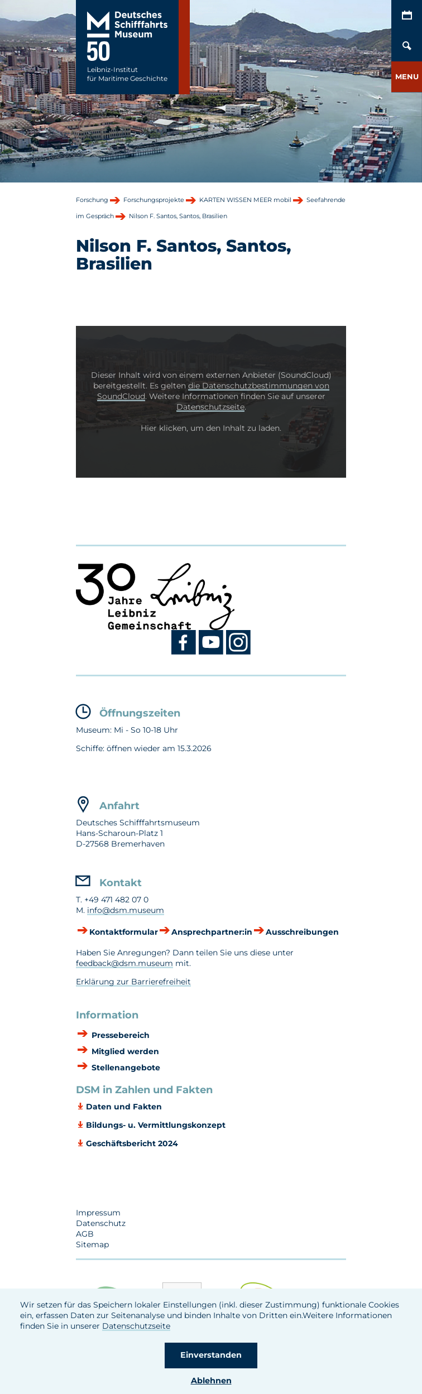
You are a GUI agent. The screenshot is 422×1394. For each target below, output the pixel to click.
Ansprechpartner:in (211, 932)
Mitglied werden (124, 1051)
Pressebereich (119, 1035)
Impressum (98, 1213)
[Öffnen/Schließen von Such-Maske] (406, 46)
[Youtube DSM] (212, 652)
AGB (85, 1234)
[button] (406, 76)
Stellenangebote (124, 1068)
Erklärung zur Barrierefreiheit (133, 982)
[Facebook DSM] (185, 652)
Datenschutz (101, 1223)
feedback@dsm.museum (124, 963)
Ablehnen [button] (211, 1381)
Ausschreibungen (302, 932)
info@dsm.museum (125, 910)
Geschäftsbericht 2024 (132, 1143)
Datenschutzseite (136, 1326)
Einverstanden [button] (211, 1355)
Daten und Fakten (124, 1107)
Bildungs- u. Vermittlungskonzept (156, 1125)
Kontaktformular (123, 932)
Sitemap (92, 1244)
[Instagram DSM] (238, 652)
